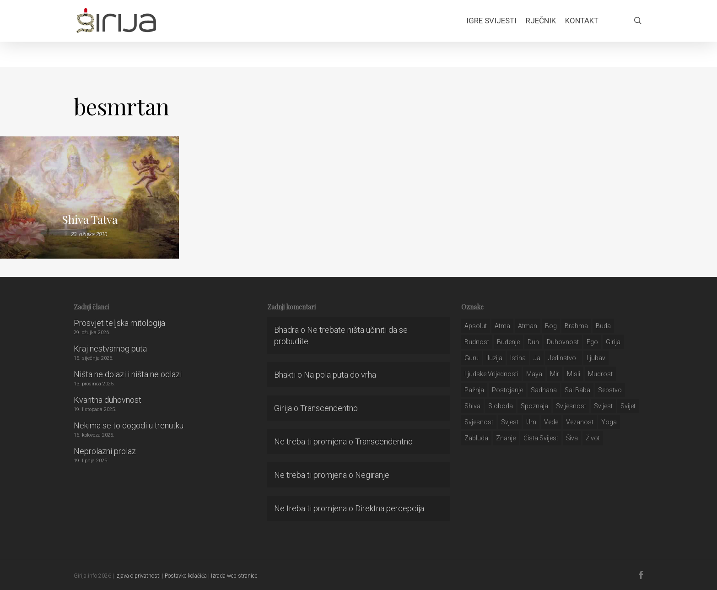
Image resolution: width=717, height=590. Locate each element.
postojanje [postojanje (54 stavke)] (507, 390)
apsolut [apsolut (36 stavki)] (475, 326)
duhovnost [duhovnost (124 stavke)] (563, 342)
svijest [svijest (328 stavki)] (603, 406)
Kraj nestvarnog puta (110, 348)
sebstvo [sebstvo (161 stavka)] (610, 390)
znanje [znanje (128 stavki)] (506, 438)
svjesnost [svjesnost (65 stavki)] (478, 422)
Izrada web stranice (234, 576)
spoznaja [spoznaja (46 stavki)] (534, 406)
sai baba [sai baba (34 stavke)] (577, 390)
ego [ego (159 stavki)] (592, 342)
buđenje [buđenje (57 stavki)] (508, 342)
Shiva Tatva (90, 219)
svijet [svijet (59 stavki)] (628, 406)
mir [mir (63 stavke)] (554, 374)
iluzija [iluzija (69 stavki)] (494, 358)
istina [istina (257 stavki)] (518, 358)
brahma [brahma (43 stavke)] (576, 326)
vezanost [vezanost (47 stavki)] (579, 422)
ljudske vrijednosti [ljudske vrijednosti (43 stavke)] (491, 374)
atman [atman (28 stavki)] (527, 326)
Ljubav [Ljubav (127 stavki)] (596, 358)
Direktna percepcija (389, 508)
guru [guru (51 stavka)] (471, 358)
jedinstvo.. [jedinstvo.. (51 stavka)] (563, 358)
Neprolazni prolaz (105, 451)
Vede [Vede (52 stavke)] (551, 422)
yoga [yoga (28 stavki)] (609, 422)
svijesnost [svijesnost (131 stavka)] (571, 406)
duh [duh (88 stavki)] (533, 342)
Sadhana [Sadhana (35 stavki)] (544, 390)
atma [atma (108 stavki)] (502, 326)
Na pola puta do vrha (340, 374)
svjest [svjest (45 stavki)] (509, 422)
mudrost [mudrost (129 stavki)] (600, 374)
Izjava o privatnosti (138, 576)
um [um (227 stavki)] (531, 422)
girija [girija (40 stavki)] (613, 342)
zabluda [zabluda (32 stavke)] (476, 438)
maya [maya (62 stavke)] (534, 374)
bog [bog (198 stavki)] (551, 326)
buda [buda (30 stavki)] (603, 326)
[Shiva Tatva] (89, 197)
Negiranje (372, 475)
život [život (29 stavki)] (593, 438)
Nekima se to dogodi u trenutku (128, 425)
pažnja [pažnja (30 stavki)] (474, 390)
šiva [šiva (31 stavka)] (572, 438)
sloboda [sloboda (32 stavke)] (500, 406)
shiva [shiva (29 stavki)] (472, 406)
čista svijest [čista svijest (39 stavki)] (540, 438)
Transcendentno (329, 408)
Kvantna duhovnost (107, 400)
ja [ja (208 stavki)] (537, 358)
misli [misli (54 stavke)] (573, 374)
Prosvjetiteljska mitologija (119, 323)
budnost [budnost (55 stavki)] (476, 342)
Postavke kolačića (186, 576)
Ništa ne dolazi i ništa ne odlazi (128, 374)
